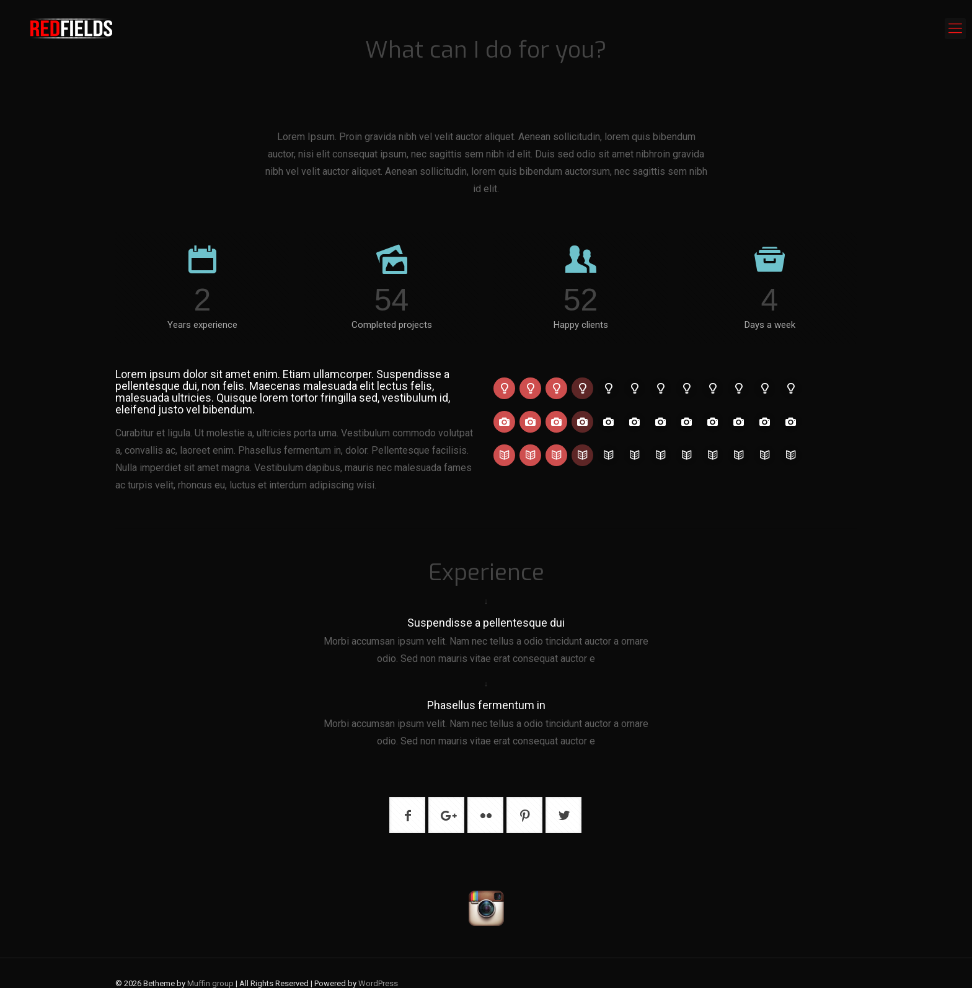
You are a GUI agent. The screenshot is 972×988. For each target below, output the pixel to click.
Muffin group (210, 983)
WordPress (378, 983)
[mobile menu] (955, 28)
